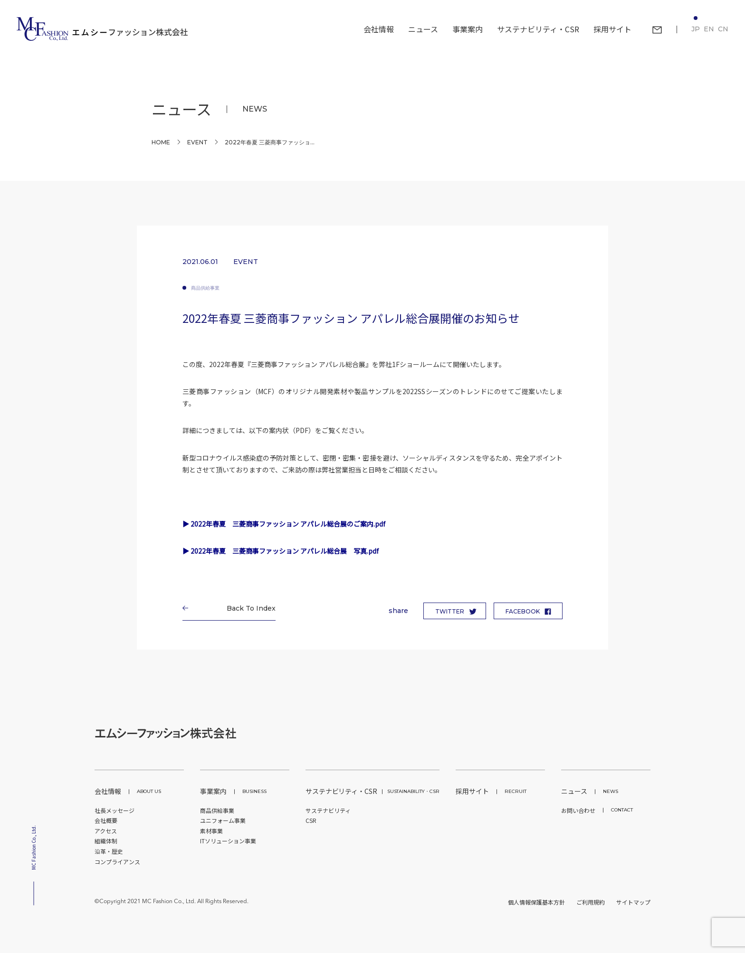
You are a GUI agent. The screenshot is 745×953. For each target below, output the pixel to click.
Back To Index (248, 608)
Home (161, 142)
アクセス (106, 831)
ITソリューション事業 (228, 841)
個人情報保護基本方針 (536, 902)
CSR (311, 820)
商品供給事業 (205, 288)
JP (695, 29)
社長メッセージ (114, 810)
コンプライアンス (117, 862)
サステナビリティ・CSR (372, 791)
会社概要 (106, 820)
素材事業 (211, 831)
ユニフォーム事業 (223, 820)
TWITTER (449, 611)
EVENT (197, 142)
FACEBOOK (523, 611)
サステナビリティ (328, 810)
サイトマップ (633, 902)
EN (709, 29)
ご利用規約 (590, 902)
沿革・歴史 (109, 851)
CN (723, 29)
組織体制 (106, 841)
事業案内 (233, 791)
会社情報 (128, 791)
